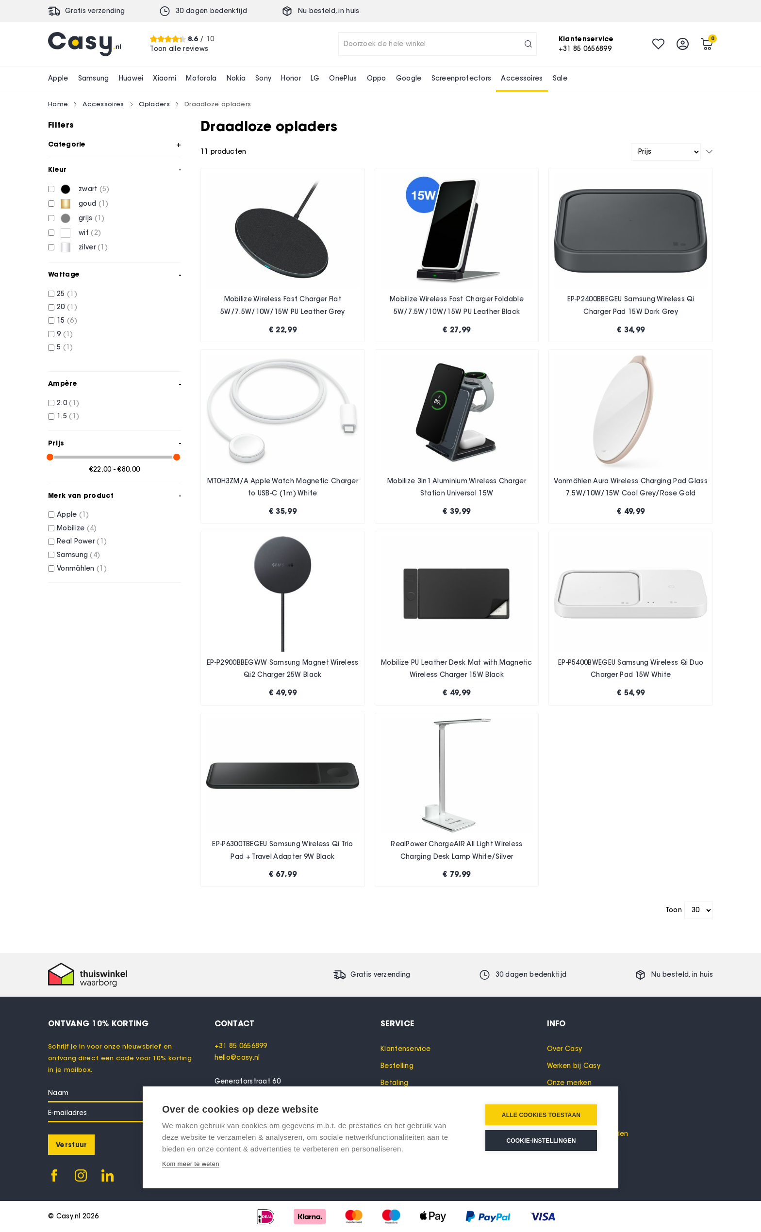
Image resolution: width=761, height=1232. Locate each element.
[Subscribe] (71, 1144)
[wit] (51, 233)
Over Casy (564, 1049)
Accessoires (103, 104)
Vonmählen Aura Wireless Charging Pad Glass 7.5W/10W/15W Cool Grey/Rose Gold (631, 487)
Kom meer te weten (190, 1163)
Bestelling (397, 1066)
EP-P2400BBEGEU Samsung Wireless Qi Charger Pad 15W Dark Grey (631, 305)
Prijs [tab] (56, 443)
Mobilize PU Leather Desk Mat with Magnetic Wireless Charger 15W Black (456, 668)
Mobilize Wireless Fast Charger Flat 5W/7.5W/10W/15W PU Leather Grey (282, 305)
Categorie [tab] (67, 144)
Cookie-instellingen (541, 1140)
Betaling (394, 1083)
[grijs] (51, 218)
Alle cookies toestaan (541, 1115)
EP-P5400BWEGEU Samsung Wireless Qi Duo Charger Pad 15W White (630, 668)
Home (58, 104)
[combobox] (437, 44)
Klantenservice (405, 1049)
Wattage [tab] (64, 274)
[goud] (51, 203)
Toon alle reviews (179, 49)
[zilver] (51, 247)
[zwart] (51, 189)
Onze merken (569, 1083)
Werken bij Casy (574, 1066)
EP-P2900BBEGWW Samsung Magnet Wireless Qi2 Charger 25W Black (282, 668)
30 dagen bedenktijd (211, 11)
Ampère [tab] (62, 383)
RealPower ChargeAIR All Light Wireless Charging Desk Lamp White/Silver (456, 850)
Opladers (154, 104)
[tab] (298, 1023)
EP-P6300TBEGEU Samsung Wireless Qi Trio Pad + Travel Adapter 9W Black (282, 850)
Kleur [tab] (57, 169)
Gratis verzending (95, 11)
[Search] (528, 44)
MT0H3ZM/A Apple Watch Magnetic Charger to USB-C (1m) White (282, 487)
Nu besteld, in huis (329, 11)
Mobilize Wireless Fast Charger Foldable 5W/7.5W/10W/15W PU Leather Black (457, 305)
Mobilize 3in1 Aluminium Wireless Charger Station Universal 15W (456, 487)
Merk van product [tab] (81, 495)
